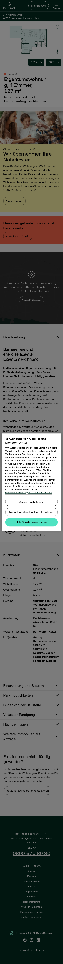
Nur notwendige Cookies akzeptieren (31, 512)
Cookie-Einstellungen (31, 501)
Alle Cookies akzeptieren (32, 522)
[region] (32, 482)
